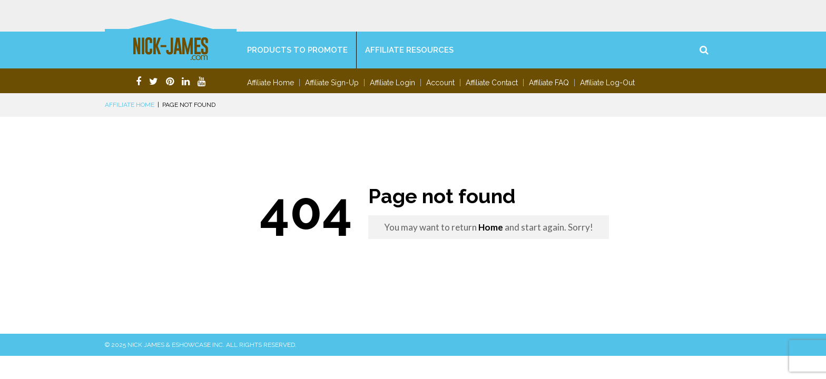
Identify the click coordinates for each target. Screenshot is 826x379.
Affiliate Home (270, 82)
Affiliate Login (392, 82)
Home (490, 227)
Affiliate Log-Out (607, 82)
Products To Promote (297, 50)
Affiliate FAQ (549, 82)
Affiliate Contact (492, 82)
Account (440, 82)
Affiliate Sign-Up (332, 82)
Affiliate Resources (409, 50)
